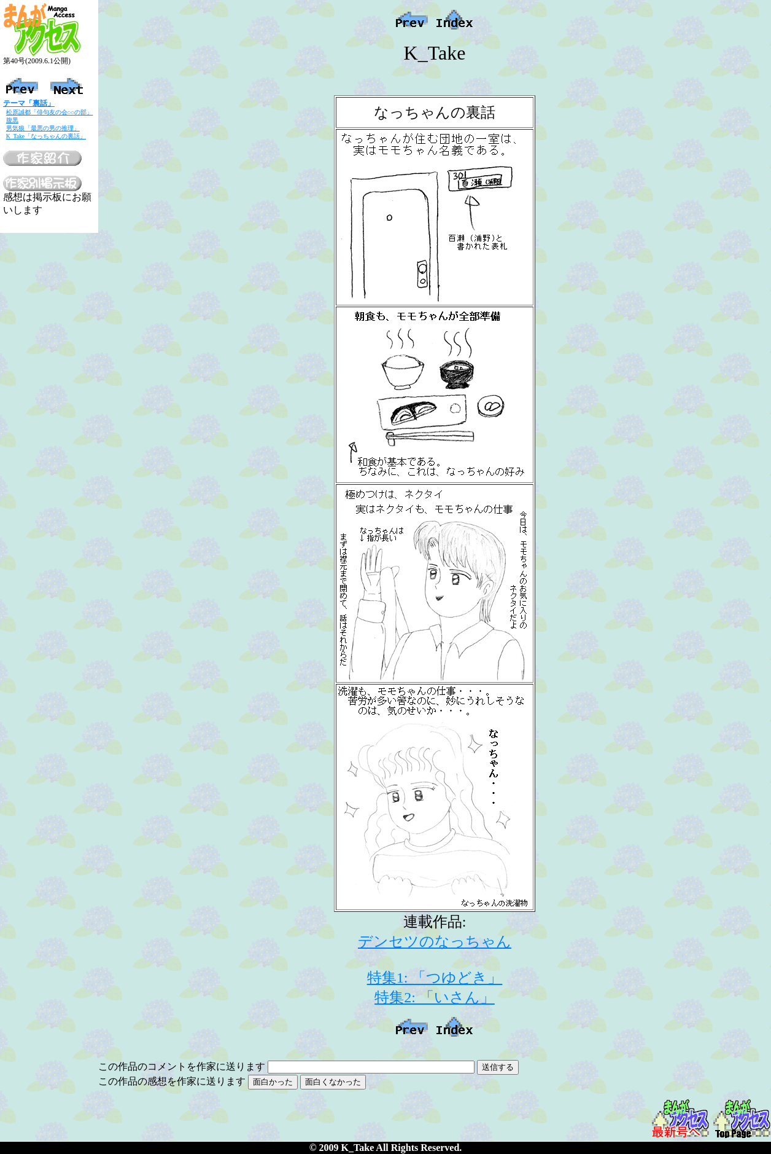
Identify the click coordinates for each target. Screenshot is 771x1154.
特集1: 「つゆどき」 (435, 978)
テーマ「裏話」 (29, 103)
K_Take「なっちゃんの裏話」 (46, 136)
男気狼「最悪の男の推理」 (43, 128)
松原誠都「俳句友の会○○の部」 (49, 112)
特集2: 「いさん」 (434, 997)
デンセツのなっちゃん (434, 941)
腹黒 (12, 120)
